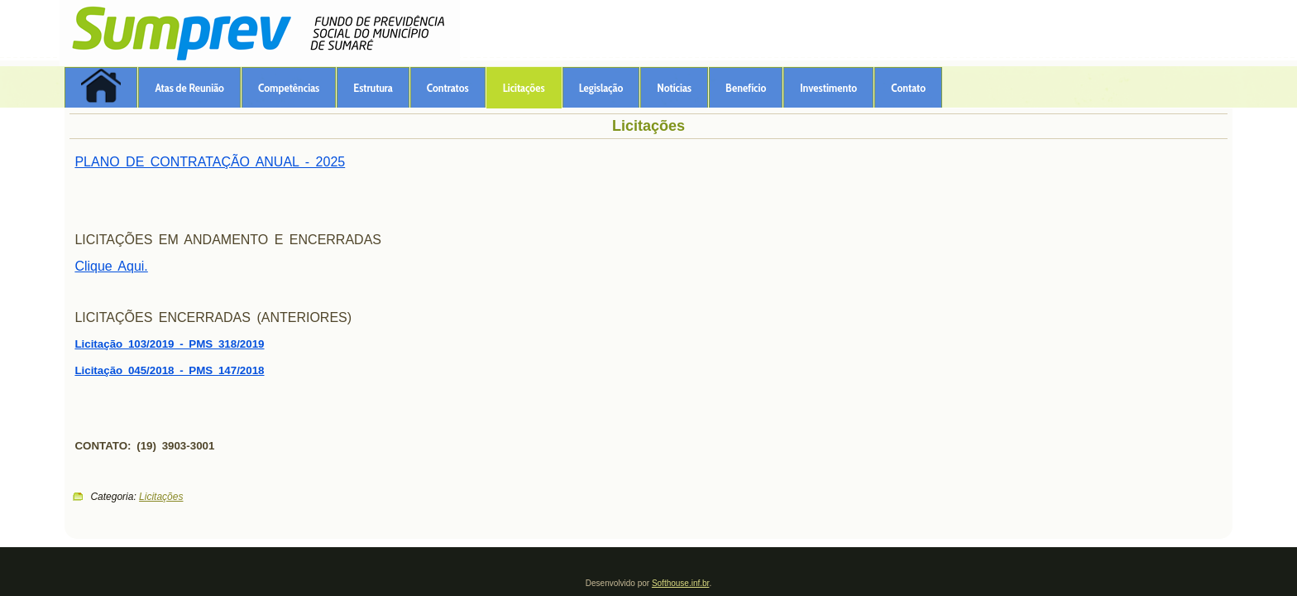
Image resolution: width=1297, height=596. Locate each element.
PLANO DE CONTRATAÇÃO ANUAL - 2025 (209, 162)
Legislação (601, 87)
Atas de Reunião (189, 87)
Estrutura (373, 87)
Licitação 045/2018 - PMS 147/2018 (169, 370)
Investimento (828, 87)
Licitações (524, 87)
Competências (288, 87)
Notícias (674, 87)
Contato (908, 87)
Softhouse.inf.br (681, 583)
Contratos (448, 87)
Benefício (745, 87)
